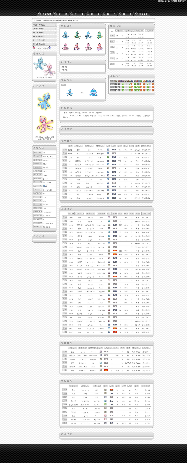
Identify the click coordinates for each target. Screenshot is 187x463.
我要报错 (174, 1)
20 (131, 165)
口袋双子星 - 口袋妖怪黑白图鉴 (44, 20)
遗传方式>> (146, 352)
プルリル (45, 160)
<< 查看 (36, 48)
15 (131, 153)
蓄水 (44, 190)
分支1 (63, 84)
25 (131, 157)
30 (131, 150)
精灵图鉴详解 (59, 20)
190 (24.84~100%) (48, 223)
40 (122, 352)
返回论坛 (167, 1)
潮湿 (44, 193)
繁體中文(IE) (182, 1)
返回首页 (161, 1)
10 (131, 168)
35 (122, 370)
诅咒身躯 (49, 190)
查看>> (47, 48)
